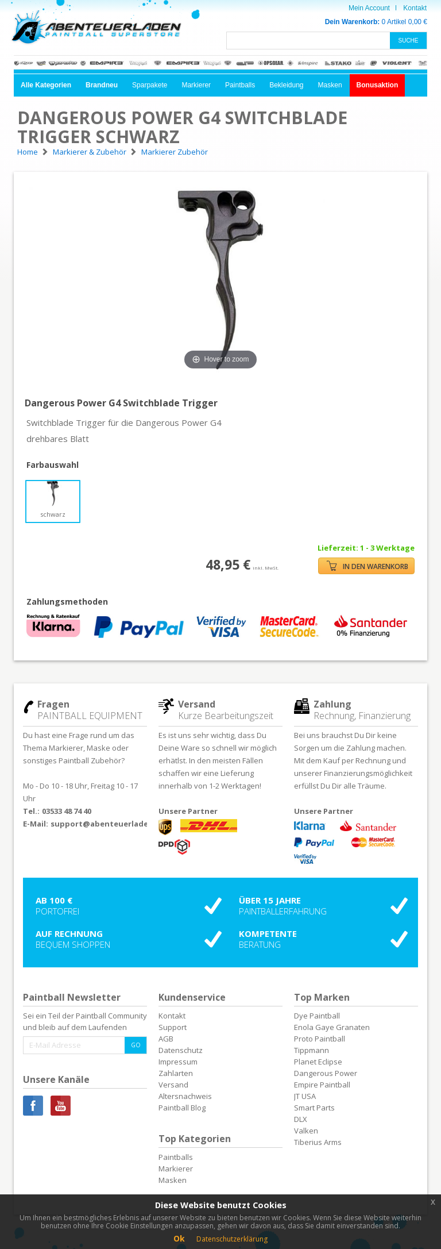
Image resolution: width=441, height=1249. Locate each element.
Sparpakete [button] (149, 85)
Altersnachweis (185, 1096)
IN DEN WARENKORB (367, 565)
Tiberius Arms (318, 1142)
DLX (300, 1119)
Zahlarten (175, 1073)
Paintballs (240, 85)
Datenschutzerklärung (232, 1239)
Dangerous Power (325, 1073)
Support (172, 1027)
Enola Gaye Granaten (332, 1027)
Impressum (178, 1061)
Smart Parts (314, 1107)
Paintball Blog (182, 1107)
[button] (46, 85)
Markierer (196, 85)
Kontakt (415, 8)
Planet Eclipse (318, 1061)
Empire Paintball (322, 1084)
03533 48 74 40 (66, 811)
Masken (330, 85)
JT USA (305, 1096)
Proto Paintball (319, 1038)
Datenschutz (180, 1050)
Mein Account (369, 8)
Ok (179, 1238)
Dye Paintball (317, 1015)
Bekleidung (286, 85)
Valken (306, 1130)
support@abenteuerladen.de (108, 823)
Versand (173, 1084)
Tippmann (311, 1050)
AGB (165, 1038)
